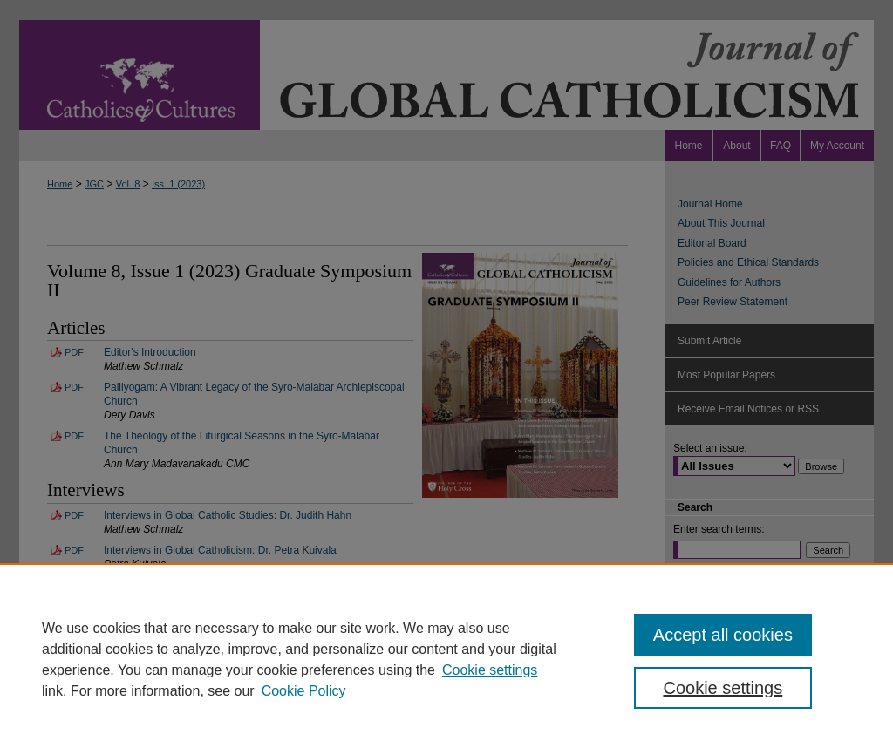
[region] (446, 659)
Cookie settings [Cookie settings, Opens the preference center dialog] (722, 687)
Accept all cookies (723, 634)
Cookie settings (489, 670)
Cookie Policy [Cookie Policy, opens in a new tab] (304, 691)
